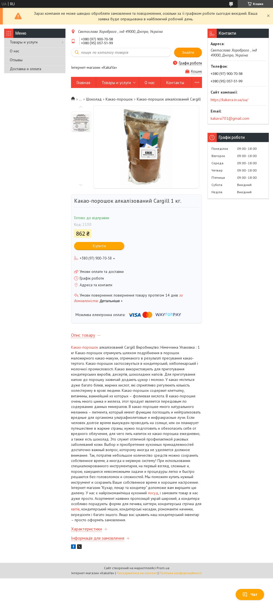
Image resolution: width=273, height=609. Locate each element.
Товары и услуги (24, 42)
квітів (75, 509)
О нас (14, 50)
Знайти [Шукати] (188, 52)
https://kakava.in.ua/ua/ (229, 99)
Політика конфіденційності (180, 573)
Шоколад (94, 99)
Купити (99, 245)
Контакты (175, 82)
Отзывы (16, 59)
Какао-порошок (119, 99)
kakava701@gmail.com (230, 118)
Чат (249, 594)
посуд (153, 492)
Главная (83, 82)
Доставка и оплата (25, 68)
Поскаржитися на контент (137, 573)
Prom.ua (163, 568)
